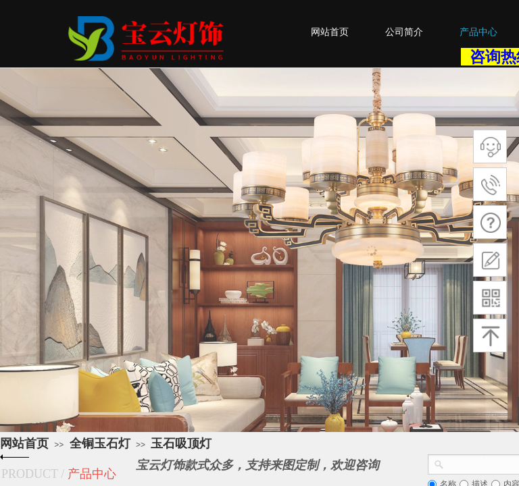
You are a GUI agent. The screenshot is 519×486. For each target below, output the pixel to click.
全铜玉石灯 (100, 443)
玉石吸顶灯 (181, 443)
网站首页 (24, 443)
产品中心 (478, 32)
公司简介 (404, 32)
